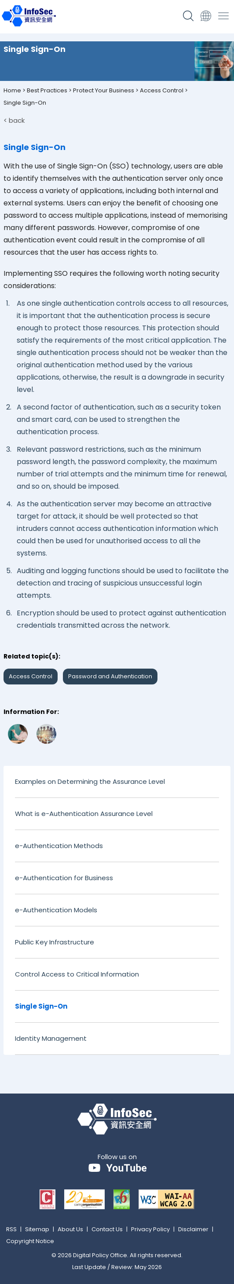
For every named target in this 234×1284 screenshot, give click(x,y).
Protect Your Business (103, 90)
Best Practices (47, 90)
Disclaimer (193, 1229)
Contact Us (107, 1229)
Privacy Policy (150, 1229)
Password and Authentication (110, 676)
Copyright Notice (30, 1241)
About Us (70, 1229)
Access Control (161, 90)
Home (12, 90)
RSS (11, 1229)
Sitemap (37, 1229)
